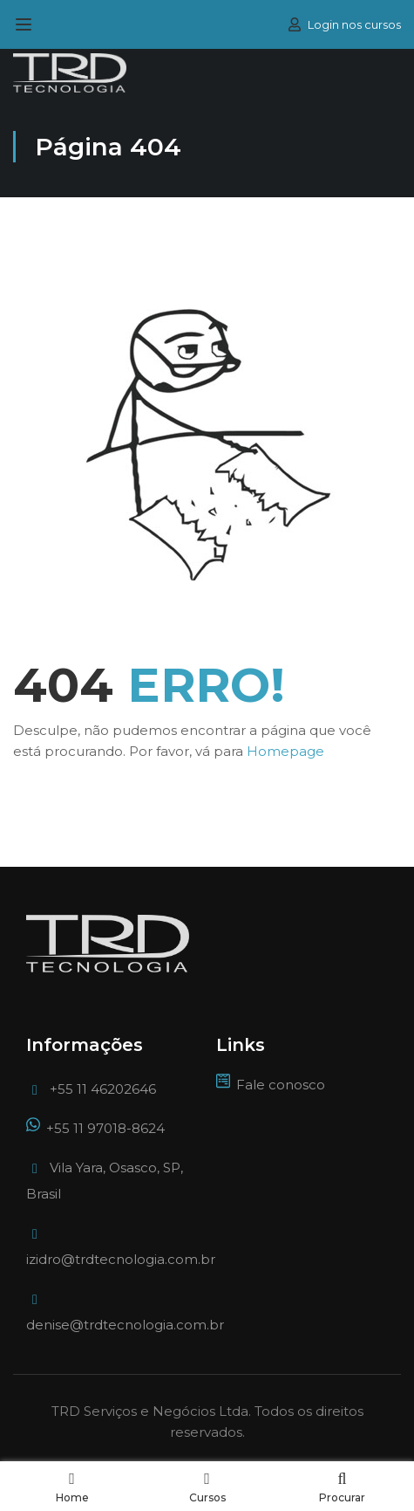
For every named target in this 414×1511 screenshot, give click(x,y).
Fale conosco (270, 1084)
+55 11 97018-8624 (95, 1128)
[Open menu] (25, 24)
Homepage (285, 751)
